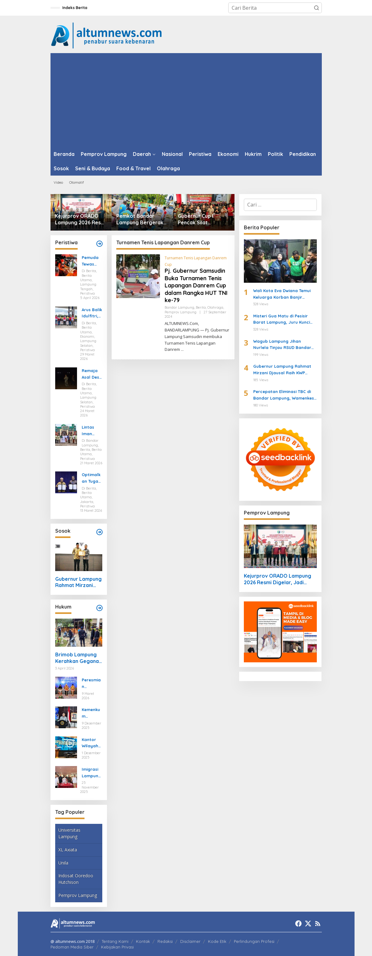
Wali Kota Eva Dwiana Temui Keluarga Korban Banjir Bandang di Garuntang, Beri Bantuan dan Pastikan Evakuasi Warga (282, 294)
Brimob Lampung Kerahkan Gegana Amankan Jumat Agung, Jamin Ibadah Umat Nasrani (77, 658)
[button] (316, 7)
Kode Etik (217, 941)
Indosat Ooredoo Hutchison (75, 879)
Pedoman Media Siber (72, 946)
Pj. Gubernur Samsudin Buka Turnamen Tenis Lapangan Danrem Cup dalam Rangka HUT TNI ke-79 (196, 285)
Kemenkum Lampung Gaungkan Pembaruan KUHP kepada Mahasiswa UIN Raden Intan (92, 713)
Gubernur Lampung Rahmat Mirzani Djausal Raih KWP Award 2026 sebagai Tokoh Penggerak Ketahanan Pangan (78, 582)
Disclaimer (190, 941)
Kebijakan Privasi (117, 946)
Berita (201, 307)
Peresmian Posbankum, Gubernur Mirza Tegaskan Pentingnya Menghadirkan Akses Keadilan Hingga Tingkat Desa (92, 683)
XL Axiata (67, 850)
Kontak (143, 941)
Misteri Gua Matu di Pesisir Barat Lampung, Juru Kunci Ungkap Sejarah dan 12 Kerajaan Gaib (281, 319)
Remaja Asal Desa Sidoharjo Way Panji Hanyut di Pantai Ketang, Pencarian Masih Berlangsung (92, 374)
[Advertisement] (186, 100)
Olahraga (215, 307)
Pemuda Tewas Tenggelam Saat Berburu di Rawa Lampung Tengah (91, 261)
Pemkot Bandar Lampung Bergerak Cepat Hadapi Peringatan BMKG (139, 219)
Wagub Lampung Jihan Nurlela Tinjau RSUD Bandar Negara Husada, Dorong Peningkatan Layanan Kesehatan (282, 345)
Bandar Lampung (179, 307)
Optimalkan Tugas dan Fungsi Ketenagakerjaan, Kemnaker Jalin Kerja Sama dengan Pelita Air (92, 478)
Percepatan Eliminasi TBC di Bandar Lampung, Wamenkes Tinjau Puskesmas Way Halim (283, 395)
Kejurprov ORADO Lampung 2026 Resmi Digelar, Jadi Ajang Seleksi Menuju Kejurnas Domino (80, 219)
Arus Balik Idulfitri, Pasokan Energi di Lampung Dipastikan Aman (92, 313)
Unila (63, 863)
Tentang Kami (115, 941)
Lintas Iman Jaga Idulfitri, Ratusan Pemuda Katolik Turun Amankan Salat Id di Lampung (91, 431)
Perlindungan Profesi (254, 941)
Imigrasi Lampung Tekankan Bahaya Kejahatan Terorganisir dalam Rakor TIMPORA (92, 773)
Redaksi (165, 941)
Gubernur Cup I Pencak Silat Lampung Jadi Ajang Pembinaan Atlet (202, 219)
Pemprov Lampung (77, 895)
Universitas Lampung (69, 833)
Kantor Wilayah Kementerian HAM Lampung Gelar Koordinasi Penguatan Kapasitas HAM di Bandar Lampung (92, 743)
